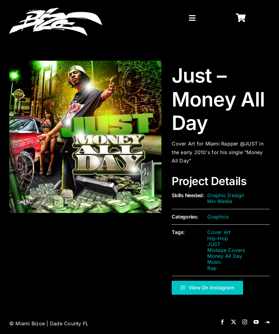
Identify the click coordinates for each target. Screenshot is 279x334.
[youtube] (256, 321)
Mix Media (219, 201)
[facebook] (222, 321)
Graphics (218, 217)
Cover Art (218, 232)
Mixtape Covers (226, 250)
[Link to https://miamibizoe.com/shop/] (241, 18)
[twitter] (233, 321)
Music (214, 262)
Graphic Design (225, 195)
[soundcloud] (267, 321)
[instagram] (244, 321)
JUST (213, 244)
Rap (212, 268)
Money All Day (224, 256)
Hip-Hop (217, 238)
